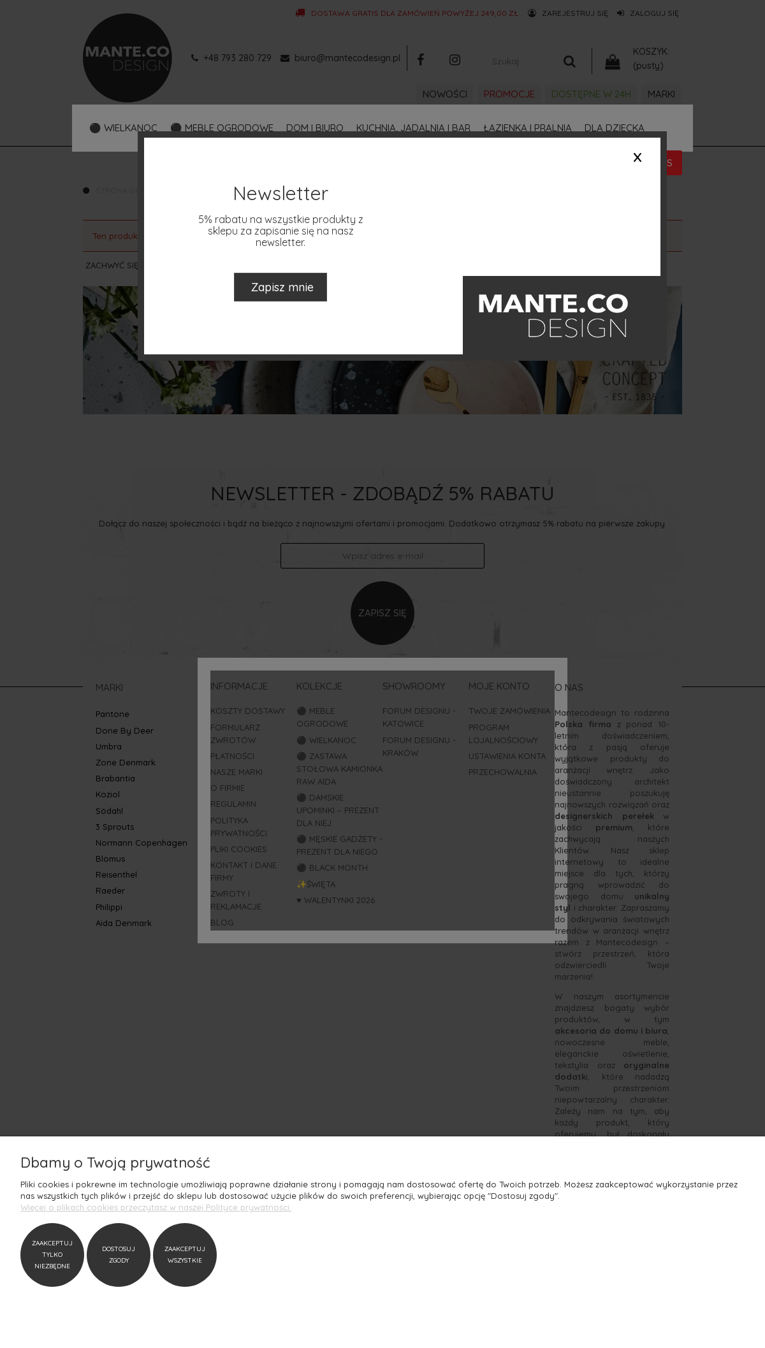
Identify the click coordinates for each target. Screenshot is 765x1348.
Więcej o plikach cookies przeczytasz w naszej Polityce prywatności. (155, 1207)
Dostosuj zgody (118, 1255)
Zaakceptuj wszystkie (184, 1255)
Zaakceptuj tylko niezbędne (52, 1254)
